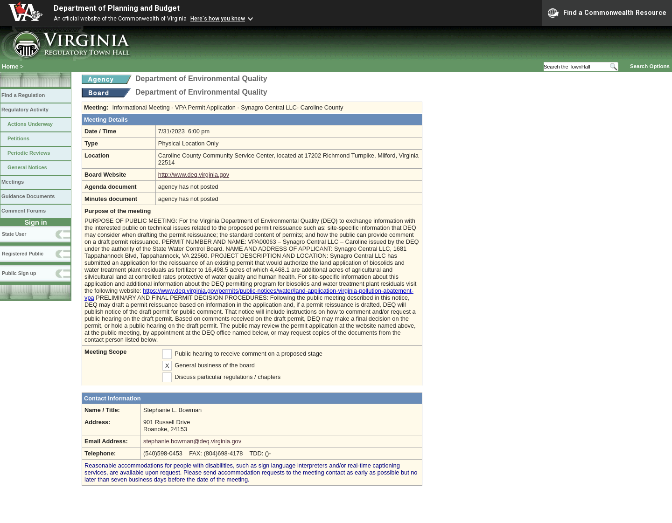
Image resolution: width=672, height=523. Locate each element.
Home (10, 66)
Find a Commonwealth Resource (607, 13)
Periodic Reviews (28, 153)
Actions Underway (30, 124)
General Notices (27, 167)
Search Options (650, 66)
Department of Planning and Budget (117, 8)
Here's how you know (217, 18)
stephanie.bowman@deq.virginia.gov (192, 441)
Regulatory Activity (25, 109)
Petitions (18, 138)
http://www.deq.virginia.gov (193, 174)
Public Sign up (19, 273)
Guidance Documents (28, 196)
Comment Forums (23, 210)
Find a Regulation (23, 95)
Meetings (12, 182)
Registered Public (22, 253)
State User (14, 234)
